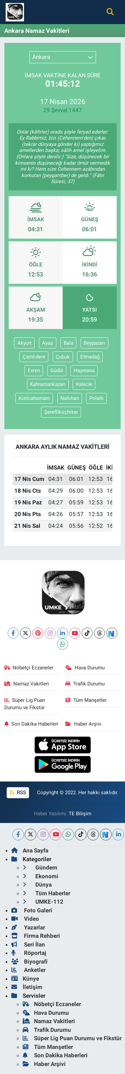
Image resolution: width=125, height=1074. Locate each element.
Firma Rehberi (35, 935)
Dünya (37, 884)
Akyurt (24, 343)
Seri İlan (28, 944)
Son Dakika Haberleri (31, 724)
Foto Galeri (31, 910)
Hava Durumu (85, 668)
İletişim (26, 987)
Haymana (84, 370)
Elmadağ (90, 357)
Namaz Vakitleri (26, 684)
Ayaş (47, 343)
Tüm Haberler (46, 893)
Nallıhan (69, 398)
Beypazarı (94, 343)
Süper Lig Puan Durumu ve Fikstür (24, 704)
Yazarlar (28, 927)
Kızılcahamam (34, 398)
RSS (18, 793)
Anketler (28, 970)
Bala (68, 343)
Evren (34, 370)
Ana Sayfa (29, 850)
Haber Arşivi (83, 724)
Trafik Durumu (85, 684)
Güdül (56, 370)
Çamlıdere (34, 357)
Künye (25, 978)
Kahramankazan (47, 384)
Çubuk (63, 357)
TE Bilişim (80, 814)
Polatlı (96, 398)
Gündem (40, 867)
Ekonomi (40, 876)
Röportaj (28, 952)
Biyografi (29, 961)
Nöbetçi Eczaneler (29, 668)
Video (25, 918)
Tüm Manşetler (86, 700)
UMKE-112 (43, 901)
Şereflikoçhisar (61, 412)
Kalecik (84, 384)
